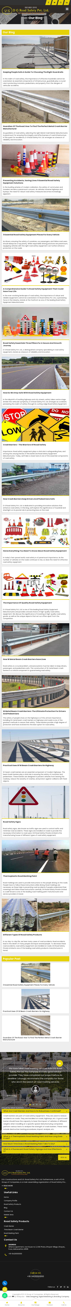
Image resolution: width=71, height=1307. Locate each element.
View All (63, 1157)
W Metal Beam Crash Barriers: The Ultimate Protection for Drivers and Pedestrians (34, 712)
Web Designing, (32, 1296)
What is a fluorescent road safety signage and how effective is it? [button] (32, 1150)
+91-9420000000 (15, 1254)
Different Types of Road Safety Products (22, 935)
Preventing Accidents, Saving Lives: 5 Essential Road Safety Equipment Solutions (31, 181)
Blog (5, 1208)
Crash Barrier (9, 1226)
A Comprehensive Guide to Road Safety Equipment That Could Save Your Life (33, 290)
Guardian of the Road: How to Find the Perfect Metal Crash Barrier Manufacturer (35, 127)
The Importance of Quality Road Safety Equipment (27, 603)
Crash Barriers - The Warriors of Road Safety (24, 445)
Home (6, 1197)
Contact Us (8, 1211)
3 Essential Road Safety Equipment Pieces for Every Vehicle (31, 235)
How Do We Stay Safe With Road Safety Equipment (27, 393)
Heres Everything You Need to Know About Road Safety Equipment (35, 551)
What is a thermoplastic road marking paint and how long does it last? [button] (32, 1137)
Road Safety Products (12, 1204)
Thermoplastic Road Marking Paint (20, 876)
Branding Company (61, 1296)
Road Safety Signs (12, 822)
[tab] (35, 1111)
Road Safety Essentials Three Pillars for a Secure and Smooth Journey (32, 344)
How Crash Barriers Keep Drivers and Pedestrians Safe (29, 499)
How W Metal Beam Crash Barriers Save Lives (24, 659)
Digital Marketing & (46, 1296)
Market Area (8, 1215)
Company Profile (10, 1201)
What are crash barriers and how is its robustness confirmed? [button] (32, 1111)
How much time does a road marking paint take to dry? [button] (29, 1144)
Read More (7, 1186)
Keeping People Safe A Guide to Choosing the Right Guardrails (33, 72)
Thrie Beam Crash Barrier (13, 1229)
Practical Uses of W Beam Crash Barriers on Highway (28, 765)
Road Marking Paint (11, 1233)
